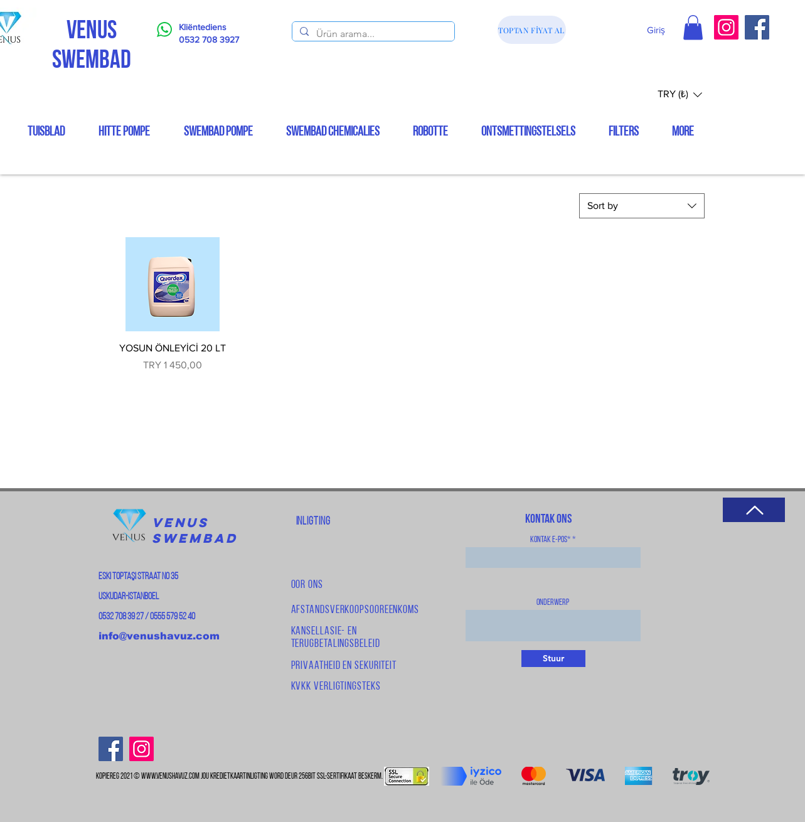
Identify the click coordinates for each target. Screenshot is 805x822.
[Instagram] (726, 27)
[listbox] (679, 94)
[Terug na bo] (754, 510)
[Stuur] (553, 658)
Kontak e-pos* (550, 540)
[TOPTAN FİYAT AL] (532, 30)
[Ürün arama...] (372, 34)
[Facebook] (757, 27)
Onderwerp (552, 603)
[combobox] (642, 205)
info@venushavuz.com (159, 636)
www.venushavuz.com (170, 776)
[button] (693, 27)
